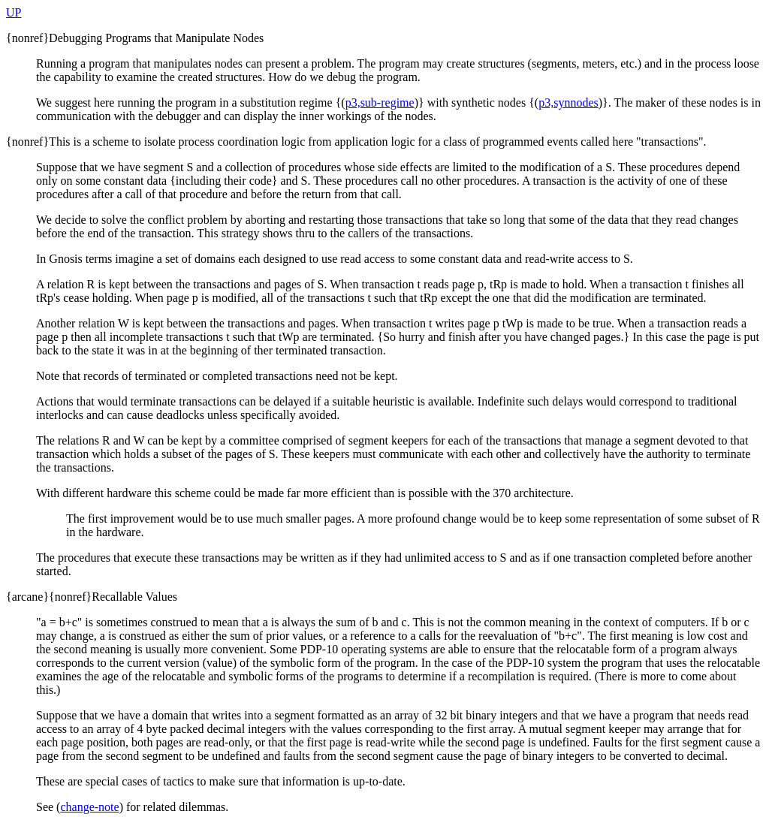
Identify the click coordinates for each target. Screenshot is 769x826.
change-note (89, 806)
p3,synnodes (568, 102)
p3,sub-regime (380, 102)
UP (13, 12)
